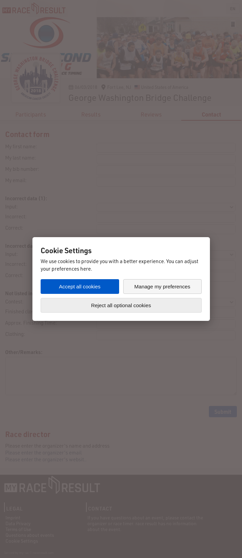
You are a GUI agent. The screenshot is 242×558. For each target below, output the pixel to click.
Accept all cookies (80, 286)
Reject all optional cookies (121, 305)
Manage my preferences (162, 286)
